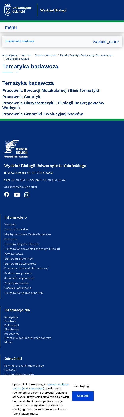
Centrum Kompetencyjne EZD (23, 293)
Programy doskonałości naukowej (26, 268)
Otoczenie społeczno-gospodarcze (27, 338)
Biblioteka (10, 239)
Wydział (26, 55)
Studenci (10, 321)
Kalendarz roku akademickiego (24, 365)
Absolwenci (11, 329)
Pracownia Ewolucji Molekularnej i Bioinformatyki (50, 90)
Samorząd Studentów (18, 258)
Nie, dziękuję (81, 387)
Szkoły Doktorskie (16, 229)
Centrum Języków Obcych (21, 244)
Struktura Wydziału (45, 55)
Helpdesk (10, 370)
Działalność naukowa (17, 58)
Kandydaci (11, 317)
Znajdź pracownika (16, 283)
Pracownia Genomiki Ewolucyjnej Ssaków (42, 113)
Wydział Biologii (53, 10)
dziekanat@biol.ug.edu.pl (20, 187)
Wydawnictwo (13, 254)
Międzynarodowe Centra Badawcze (27, 234)
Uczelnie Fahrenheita (17, 288)
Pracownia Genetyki (21, 96)
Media (8, 342)
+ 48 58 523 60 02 (53, 180)
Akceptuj (83, 396)
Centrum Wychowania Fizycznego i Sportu (32, 249)
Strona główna (10, 55)
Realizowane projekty (18, 273)
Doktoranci (11, 325)
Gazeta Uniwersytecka (19, 374)
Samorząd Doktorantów (20, 263)
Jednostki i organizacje (19, 278)
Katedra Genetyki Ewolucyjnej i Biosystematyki (86, 55)
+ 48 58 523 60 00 (21, 180)
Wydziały (10, 224)
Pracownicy (11, 333)
